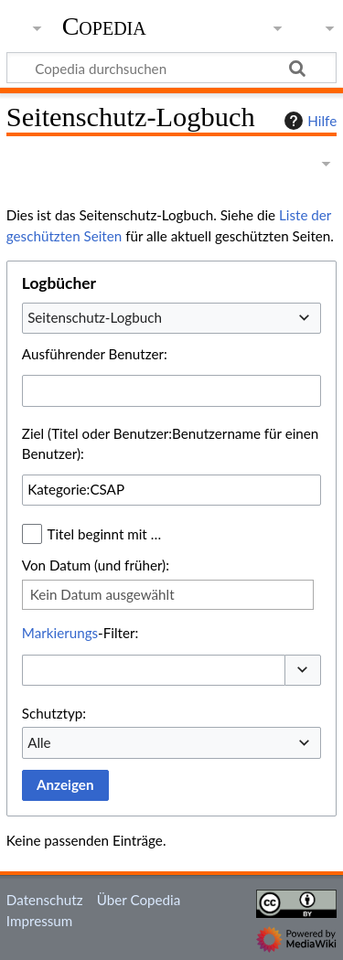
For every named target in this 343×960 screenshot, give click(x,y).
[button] (302, 671)
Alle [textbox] (38, 742)
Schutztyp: (54, 713)
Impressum (39, 920)
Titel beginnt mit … (105, 534)
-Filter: (80, 632)
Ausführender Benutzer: (94, 354)
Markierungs (60, 632)
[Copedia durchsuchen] (171, 67)
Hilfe (308, 121)
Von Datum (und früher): (95, 565)
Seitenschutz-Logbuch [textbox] (94, 317)
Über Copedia (138, 899)
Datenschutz (44, 899)
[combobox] (171, 318)
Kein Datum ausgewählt (102, 594)
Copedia (104, 26)
